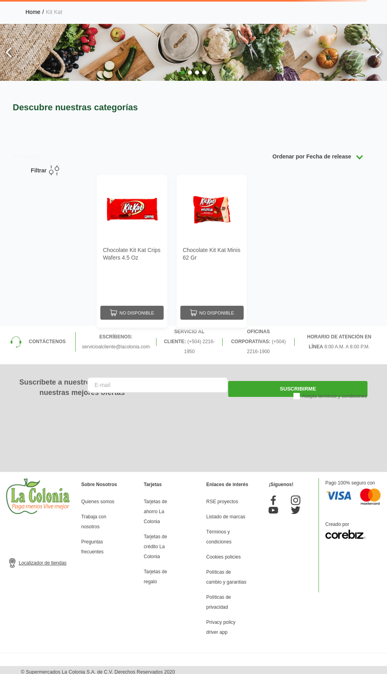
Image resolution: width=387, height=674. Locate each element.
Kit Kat (54, 12)
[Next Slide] (378, 52)
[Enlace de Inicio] (32, 12)
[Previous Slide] (9, 52)
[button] (183, 72)
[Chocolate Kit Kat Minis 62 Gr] (212, 249)
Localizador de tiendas (42, 559)
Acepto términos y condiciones (334, 392)
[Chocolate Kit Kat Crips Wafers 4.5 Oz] (132, 249)
